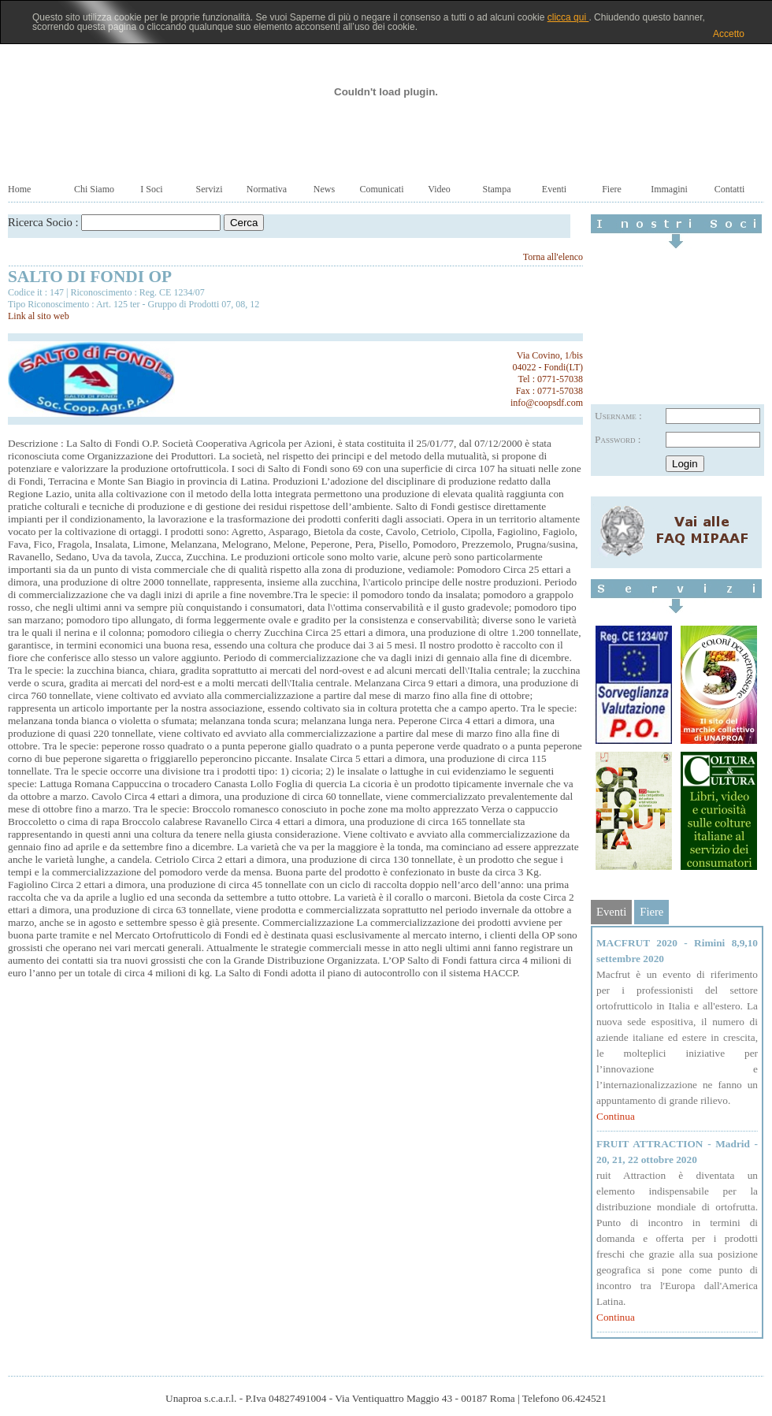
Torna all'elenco (553, 256)
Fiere (612, 189)
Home (19, 189)
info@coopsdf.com (546, 402)
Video (439, 189)
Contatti (729, 189)
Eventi (554, 189)
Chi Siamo (94, 189)
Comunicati (382, 189)
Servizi (209, 189)
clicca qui (568, 17)
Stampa (497, 189)
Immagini (669, 189)
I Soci (151, 189)
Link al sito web (38, 315)
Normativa (267, 189)
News (324, 189)
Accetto (728, 33)
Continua (615, 1116)
